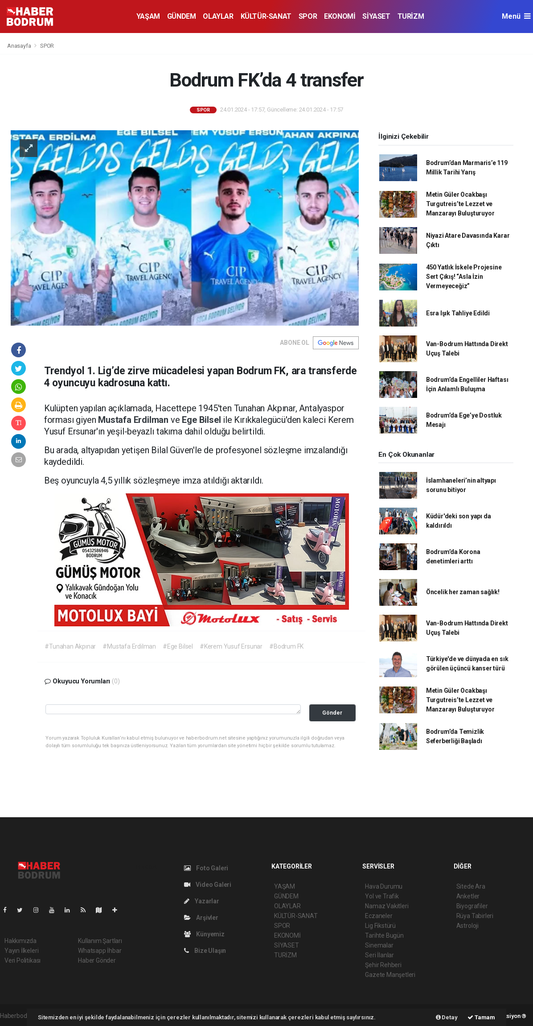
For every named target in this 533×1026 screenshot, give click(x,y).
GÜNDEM (181, 16)
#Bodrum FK (286, 646)
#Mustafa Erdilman (129, 646)
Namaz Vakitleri (386, 906)
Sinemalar (379, 945)
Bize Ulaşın (205, 950)
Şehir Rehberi (383, 964)
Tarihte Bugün (384, 935)
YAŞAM (148, 16)
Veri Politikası (22, 960)
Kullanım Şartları (100, 940)
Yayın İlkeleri (21, 950)
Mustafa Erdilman (134, 419)
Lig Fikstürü (380, 925)
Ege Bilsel (202, 419)
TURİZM (411, 16)
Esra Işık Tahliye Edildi (458, 313)
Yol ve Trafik (382, 896)
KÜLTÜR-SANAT (266, 16)
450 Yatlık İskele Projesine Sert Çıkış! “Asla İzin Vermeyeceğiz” (464, 277)
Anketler (468, 896)
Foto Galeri (206, 868)
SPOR (308, 16)
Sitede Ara (470, 886)
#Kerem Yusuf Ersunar (231, 646)
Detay (447, 1017)
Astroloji (467, 925)
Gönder (332, 712)
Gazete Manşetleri (390, 974)
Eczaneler (378, 915)
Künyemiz (204, 934)
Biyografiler (472, 906)
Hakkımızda (20, 940)
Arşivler (201, 917)
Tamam (481, 1017)
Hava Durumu (383, 886)
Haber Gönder (97, 960)
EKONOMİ (339, 16)
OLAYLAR (218, 16)
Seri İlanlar (379, 955)
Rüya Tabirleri (474, 915)
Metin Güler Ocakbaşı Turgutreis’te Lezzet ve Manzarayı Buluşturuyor (460, 204)
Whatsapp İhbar (99, 950)
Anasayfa (19, 45)
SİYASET (376, 16)
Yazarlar (201, 901)
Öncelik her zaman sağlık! (463, 592)
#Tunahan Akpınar (70, 646)
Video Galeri (207, 884)
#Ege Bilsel (178, 646)
